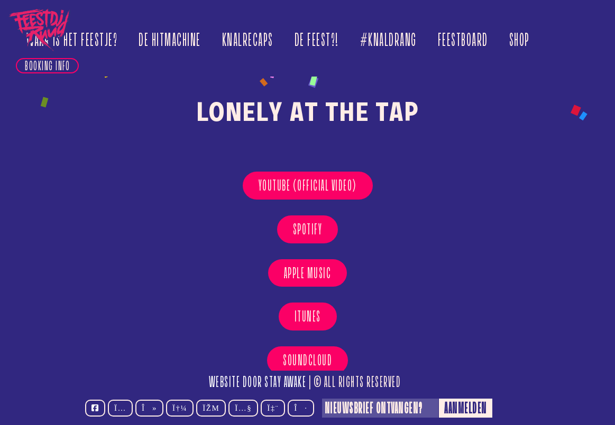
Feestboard (463, 40)
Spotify (308, 229)
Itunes (308, 316)
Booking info (47, 65)
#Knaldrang (388, 40)
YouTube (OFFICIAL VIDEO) (308, 185)
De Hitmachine (170, 40)
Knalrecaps (247, 40)
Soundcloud (307, 360)
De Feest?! (317, 40)
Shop (519, 40)
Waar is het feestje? (71, 40)
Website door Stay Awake (258, 381)
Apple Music (308, 272)
